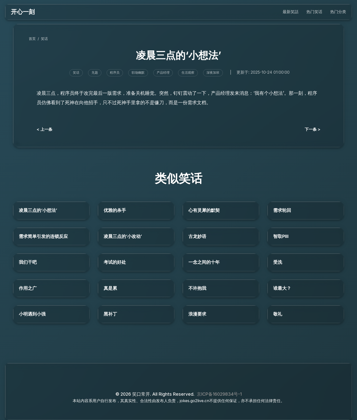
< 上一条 (44, 129)
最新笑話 (290, 11)
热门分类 (338, 11)
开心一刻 (23, 11)
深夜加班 (213, 72)
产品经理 (163, 72)
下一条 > (312, 129)
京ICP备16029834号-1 (219, 394)
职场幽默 (138, 72)
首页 (32, 38)
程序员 (114, 72)
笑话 (44, 38)
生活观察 (187, 72)
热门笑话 (314, 11)
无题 (94, 72)
